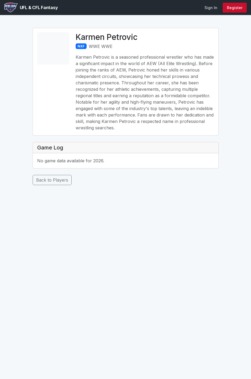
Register (234, 7)
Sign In (210, 7)
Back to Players (52, 180)
